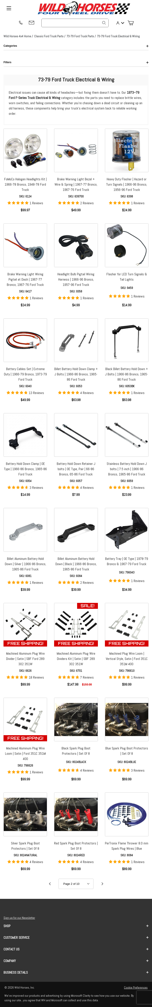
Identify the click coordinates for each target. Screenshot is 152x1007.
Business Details (76, 972)
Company (76, 961)
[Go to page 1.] (49, 884)
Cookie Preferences (136, 987)
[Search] (104, 23)
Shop (76, 926)
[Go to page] (76, 884)
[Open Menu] (8, 8)
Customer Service (76, 937)
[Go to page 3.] (102, 884)
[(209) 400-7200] (20, 23)
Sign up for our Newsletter (19, 918)
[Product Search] (75, 23)
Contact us (76, 949)
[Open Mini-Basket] (132, 23)
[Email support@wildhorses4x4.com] (31, 23)
